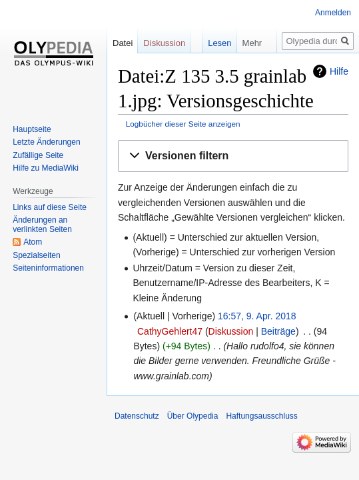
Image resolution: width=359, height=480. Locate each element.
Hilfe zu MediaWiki (46, 168)
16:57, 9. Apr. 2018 (257, 316)
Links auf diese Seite (50, 207)
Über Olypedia (192, 416)
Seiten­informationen (48, 268)
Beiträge (278, 331)
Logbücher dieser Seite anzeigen (183, 123)
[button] (233, 156)
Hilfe (339, 71)
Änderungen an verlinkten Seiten (42, 224)
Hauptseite (32, 129)
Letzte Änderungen (46, 142)
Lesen (210, 43)
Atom (32, 242)
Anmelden (333, 12)
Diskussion (231, 331)
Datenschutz (137, 416)
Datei (123, 43)
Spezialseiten (36, 255)
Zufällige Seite (38, 155)
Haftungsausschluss (261, 416)
